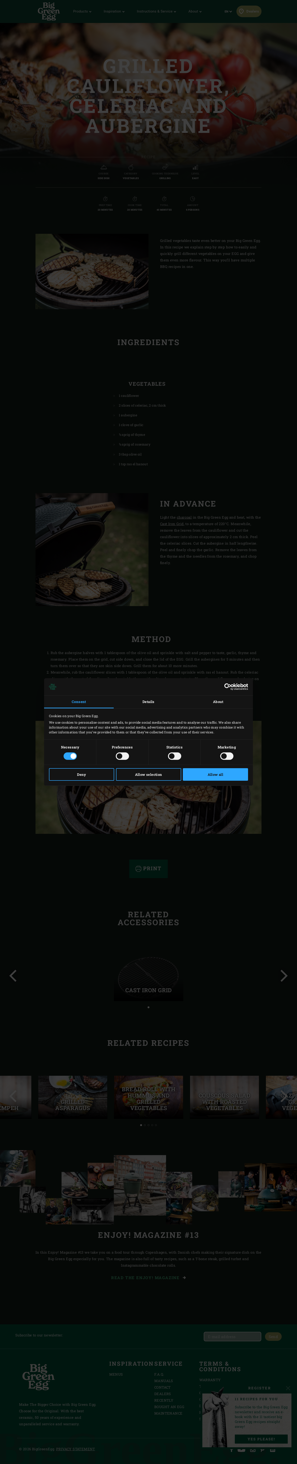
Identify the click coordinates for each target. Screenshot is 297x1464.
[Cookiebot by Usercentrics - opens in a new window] (227, 686)
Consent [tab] (79, 701)
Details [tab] (148, 701)
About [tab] (218, 701)
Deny (81, 774)
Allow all (215, 774)
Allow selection (148, 774)
